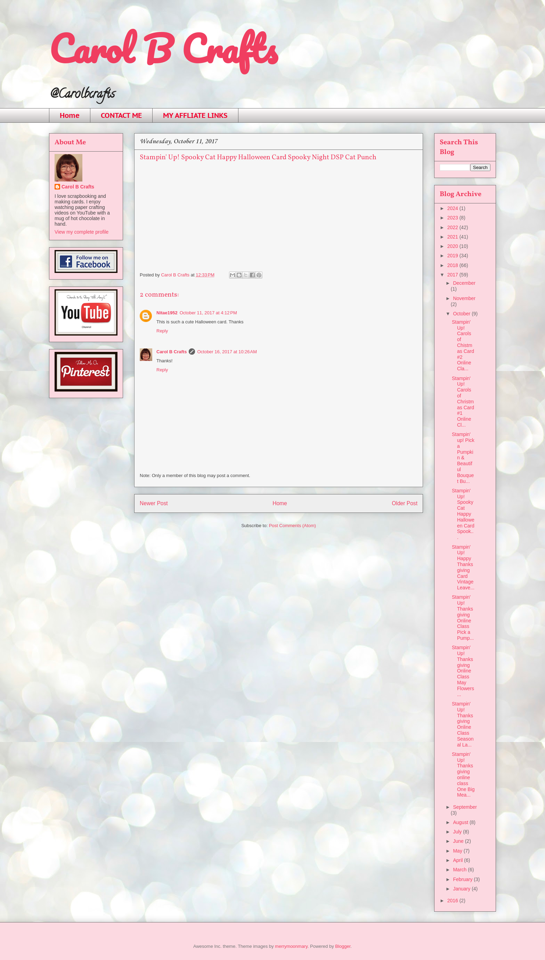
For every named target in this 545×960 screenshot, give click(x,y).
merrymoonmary (291, 946)
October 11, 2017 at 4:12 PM (208, 312)
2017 (453, 274)
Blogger (342, 946)
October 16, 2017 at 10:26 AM (227, 351)
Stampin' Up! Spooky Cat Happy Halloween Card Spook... (463, 514)
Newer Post (154, 503)
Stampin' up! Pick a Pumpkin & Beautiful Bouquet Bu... (463, 457)
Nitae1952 (167, 312)
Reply (162, 330)
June (459, 841)
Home (70, 115)
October (462, 313)
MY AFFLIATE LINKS (195, 115)
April (458, 860)
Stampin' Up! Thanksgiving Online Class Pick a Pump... (463, 617)
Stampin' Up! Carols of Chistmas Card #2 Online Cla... (463, 345)
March (460, 869)
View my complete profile (81, 232)
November (464, 298)
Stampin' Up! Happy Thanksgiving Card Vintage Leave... (463, 567)
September (465, 807)
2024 (453, 208)
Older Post (404, 503)
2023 (453, 217)
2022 (453, 227)
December (464, 283)
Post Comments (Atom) (292, 525)
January (462, 889)
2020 (453, 246)
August (461, 822)
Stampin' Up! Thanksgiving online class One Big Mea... (463, 774)
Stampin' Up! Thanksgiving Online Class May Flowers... (463, 671)
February (463, 879)
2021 (453, 237)
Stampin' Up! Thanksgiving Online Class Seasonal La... (462, 724)
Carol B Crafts (163, 48)
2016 (453, 900)
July (458, 831)
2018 (453, 265)
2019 (453, 255)
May (458, 851)
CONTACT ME (121, 115)
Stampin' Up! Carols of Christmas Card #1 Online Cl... (463, 402)
